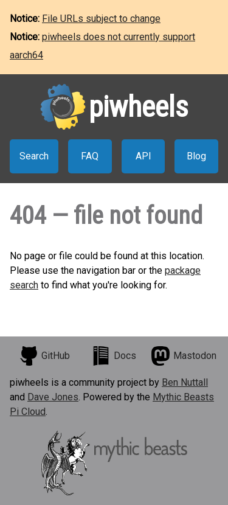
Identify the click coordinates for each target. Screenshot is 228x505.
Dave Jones (52, 397)
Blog (196, 156)
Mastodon (183, 356)
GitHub (44, 356)
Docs (113, 356)
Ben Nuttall (185, 382)
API (143, 156)
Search (34, 156)
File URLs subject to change (101, 18)
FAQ (89, 156)
